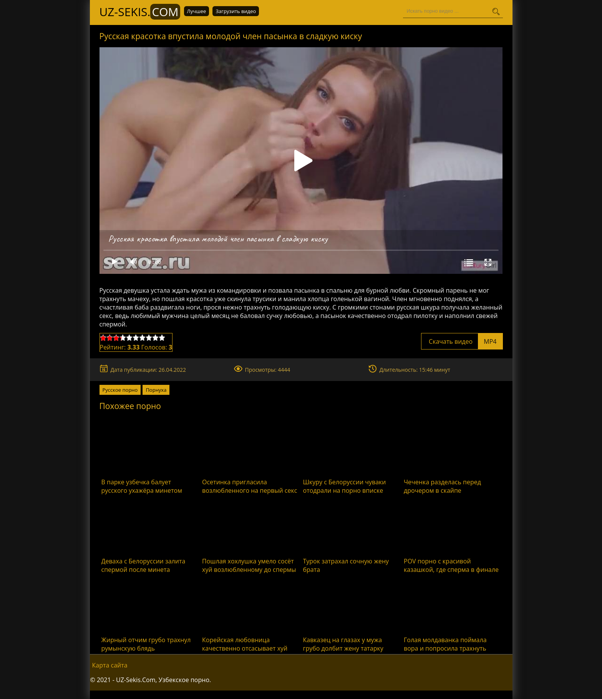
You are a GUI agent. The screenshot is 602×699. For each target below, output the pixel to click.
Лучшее (196, 11)
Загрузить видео (236, 11)
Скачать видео (461, 341)
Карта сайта (110, 665)
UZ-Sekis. (140, 12)
